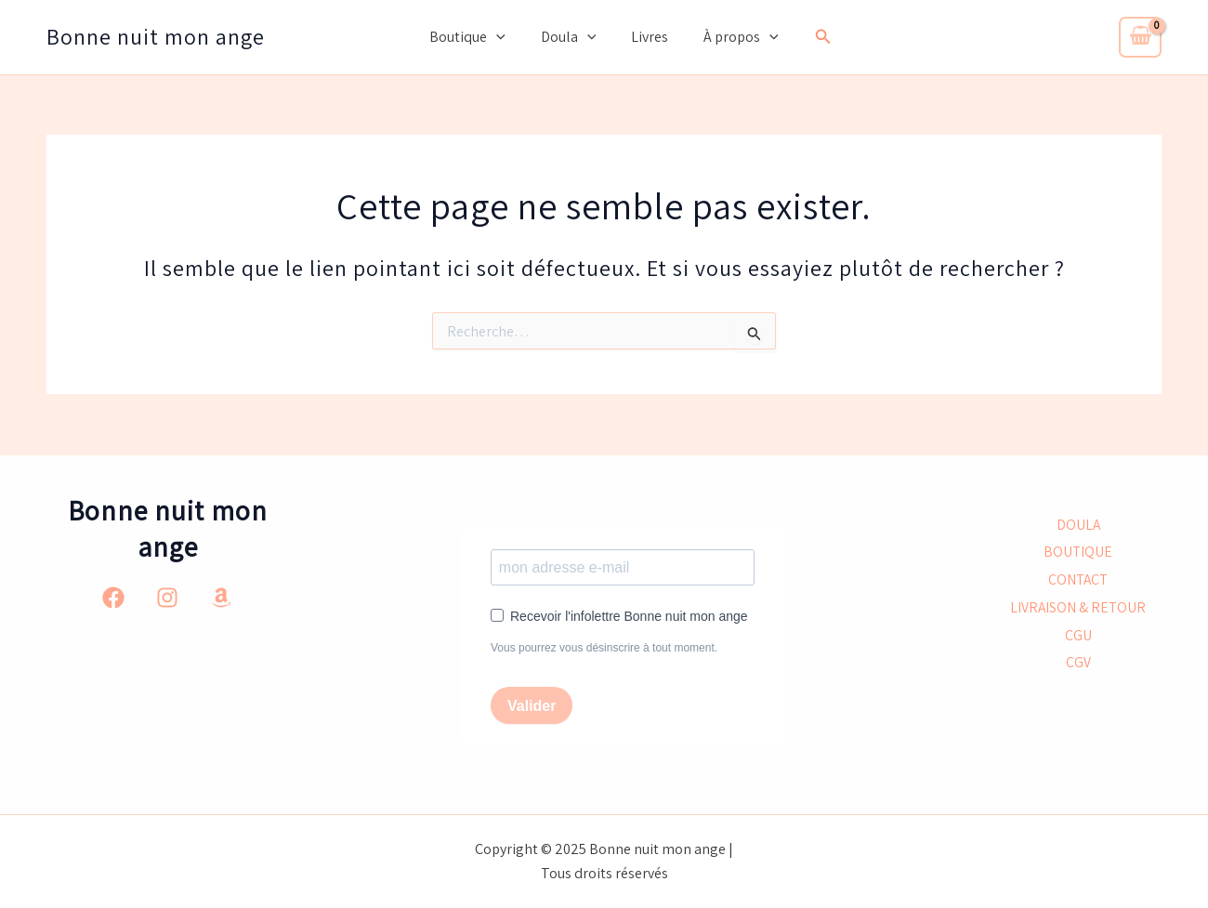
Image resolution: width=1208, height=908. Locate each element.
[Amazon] (221, 597)
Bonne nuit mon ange (155, 36)
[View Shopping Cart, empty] (1140, 37)
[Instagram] (167, 597)
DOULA (1078, 523)
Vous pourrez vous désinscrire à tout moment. (604, 647)
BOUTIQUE (1078, 551)
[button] (812, 37)
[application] (504, 37)
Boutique (476, 37)
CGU (1078, 636)
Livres (646, 36)
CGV (1078, 665)
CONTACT (1078, 579)
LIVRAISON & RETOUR (1078, 608)
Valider (531, 706)
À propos (732, 37)
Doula (571, 37)
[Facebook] (113, 597)
